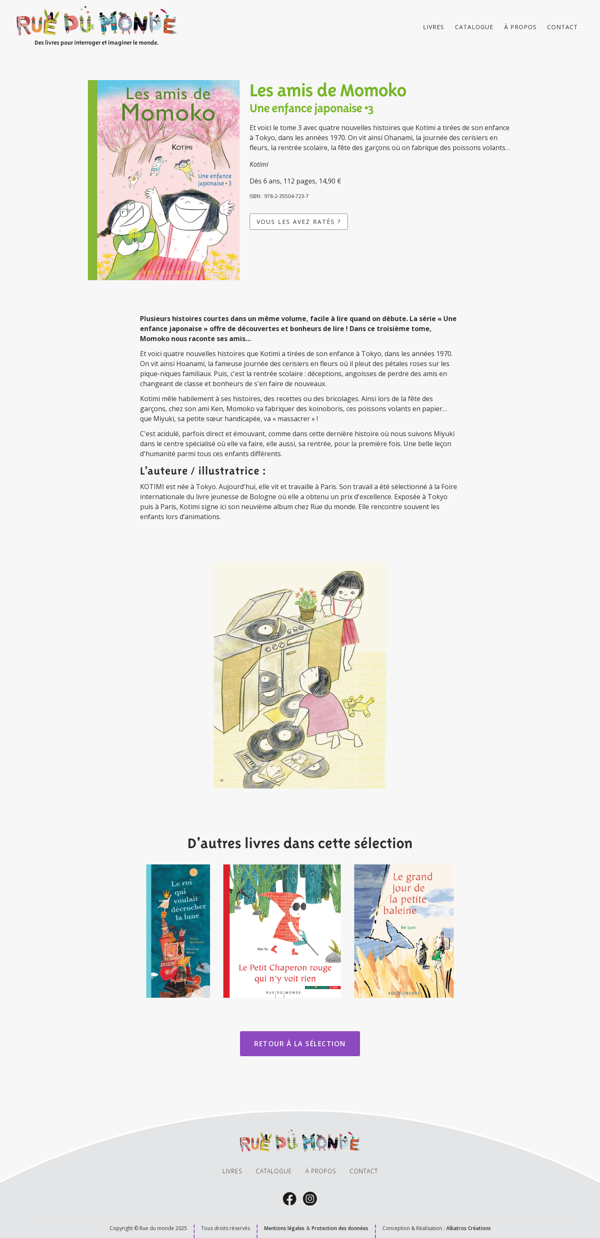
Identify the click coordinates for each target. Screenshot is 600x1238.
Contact (562, 27)
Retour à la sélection (300, 1043)
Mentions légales (284, 1228)
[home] (97, 26)
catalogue (474, 27)
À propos (520, 27)
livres (232, 1171)
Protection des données (340, 1228)
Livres (433, 27)
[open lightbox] (299, 675)
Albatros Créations (468, 1228)
